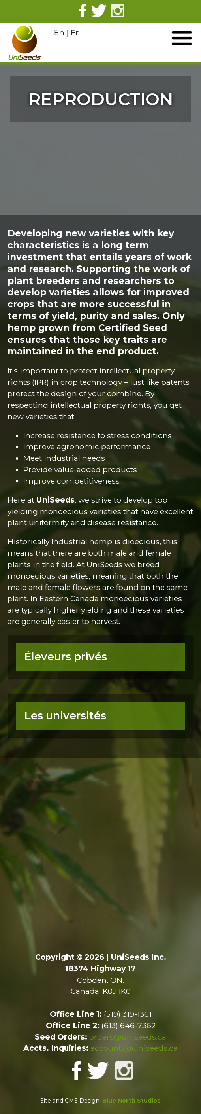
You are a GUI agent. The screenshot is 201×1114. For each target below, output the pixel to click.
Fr (74, 32)
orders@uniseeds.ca (127, 1037)
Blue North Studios (131, 1100)
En (59, 32)
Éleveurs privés (65, 656)
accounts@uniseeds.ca (134, 1048)
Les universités (65, 715)
